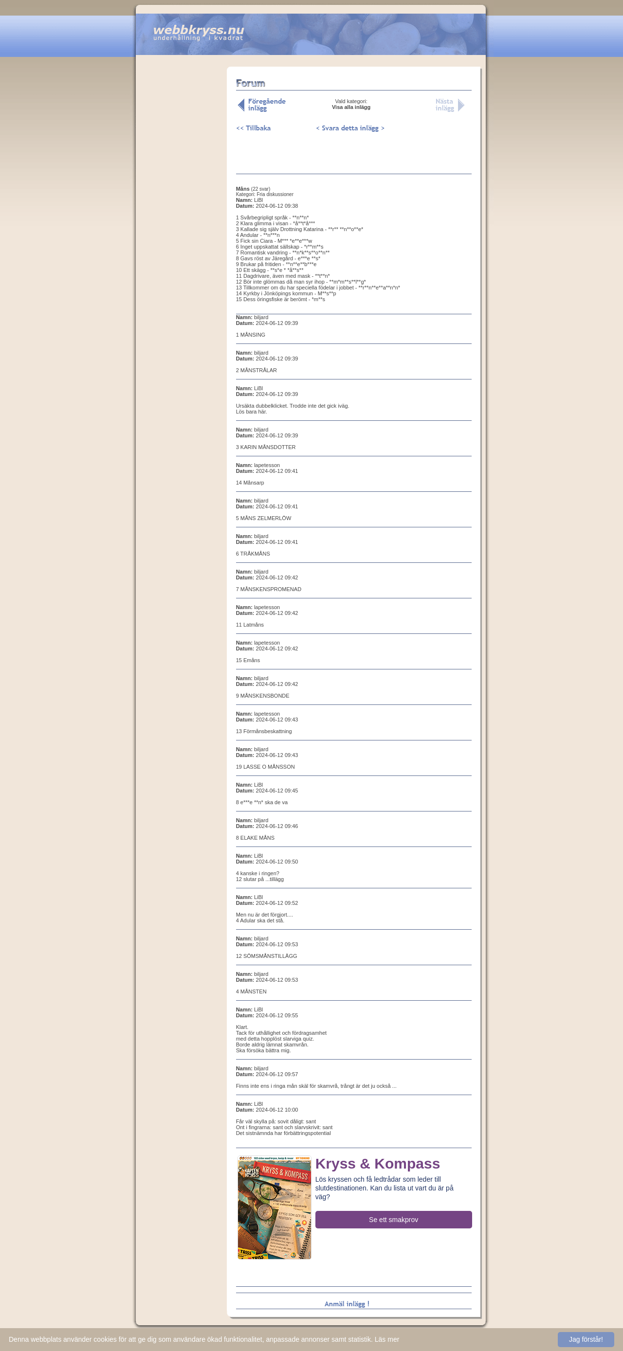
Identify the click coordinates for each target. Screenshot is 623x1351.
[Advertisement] (181, 218)
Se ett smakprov (393, 1220)
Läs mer (387, 1339)
